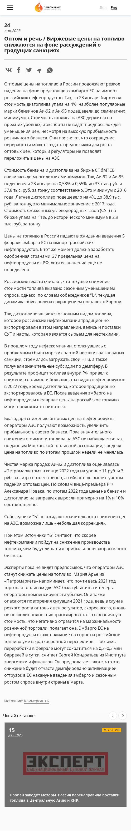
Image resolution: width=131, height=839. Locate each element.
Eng (114, 7)
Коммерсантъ (36, 700)
